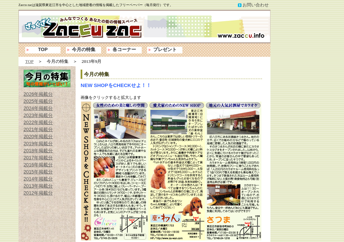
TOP (43, 49)
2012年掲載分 (38, 193)
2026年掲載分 (38, 94)
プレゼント (165, 49)
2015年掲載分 (38, 171)
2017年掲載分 (38, 157)
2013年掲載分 (38, 186)
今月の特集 (83, 49)
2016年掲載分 (38, 164)
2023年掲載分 (38, 115)
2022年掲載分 (38, 122)
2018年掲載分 (38, 150)
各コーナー (124, 49)
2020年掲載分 (38, 136)
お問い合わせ (256, 4)
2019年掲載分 (38, 143)
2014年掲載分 (38, 179)
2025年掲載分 (38, 101)
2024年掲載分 (38, 108)
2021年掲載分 (38, 129)
